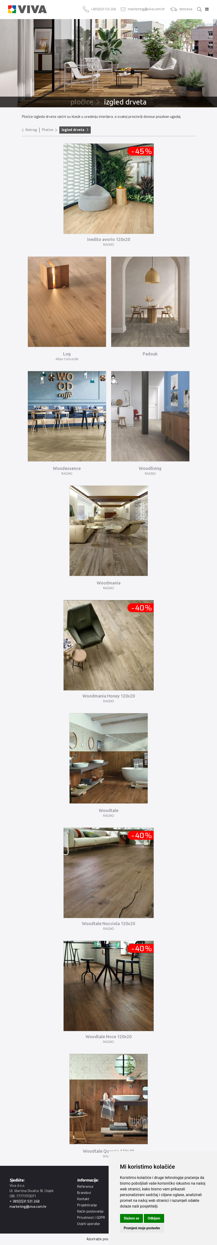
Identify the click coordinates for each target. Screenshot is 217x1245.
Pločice (47, 130)
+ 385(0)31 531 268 (25, 1201)
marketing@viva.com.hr (28, 1206)
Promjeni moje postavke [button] (142, 1228)
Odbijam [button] (154, 1218)
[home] (27, 9)
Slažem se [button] (131, 1218)
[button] (206, 9)
